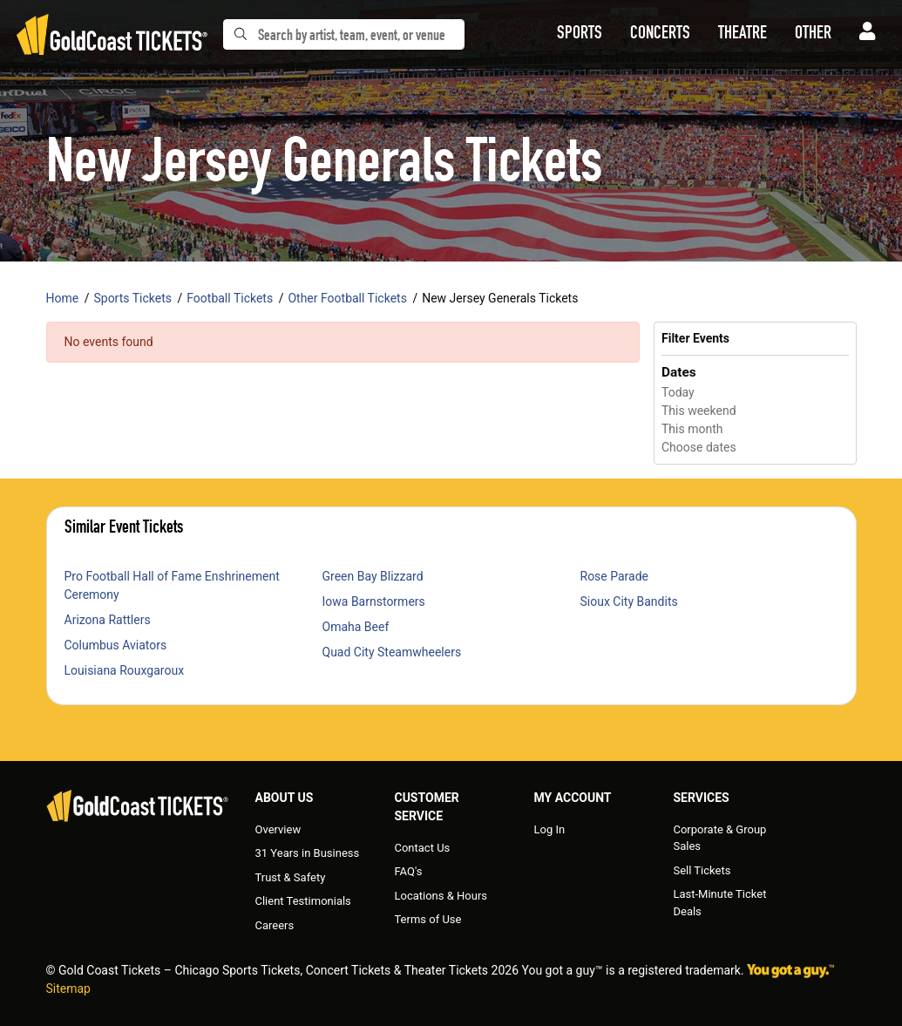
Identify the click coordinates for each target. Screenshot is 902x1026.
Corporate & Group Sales (719, 838)
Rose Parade (614, 576)
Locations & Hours (440, 895)
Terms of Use (427, 919)
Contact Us (422, 847)
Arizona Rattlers (107, 620)
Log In (549, 829)
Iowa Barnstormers (373, 601)
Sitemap (68, 988)
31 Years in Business (307, 853)
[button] (579, 35)
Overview (278, 829)
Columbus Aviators (115, 645)
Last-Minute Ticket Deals (719, 902)
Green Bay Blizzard (373, 576)
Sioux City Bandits (629, 601)
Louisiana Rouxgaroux (124, 670)
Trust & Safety (290, 877)
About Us (284, 798)
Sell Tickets (701, 870)
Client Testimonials (303, 900)
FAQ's (408, 871)
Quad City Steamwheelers (392, 652)
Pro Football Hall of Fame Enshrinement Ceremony (172, 585)
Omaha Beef (356, 627)
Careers (275, 925)
